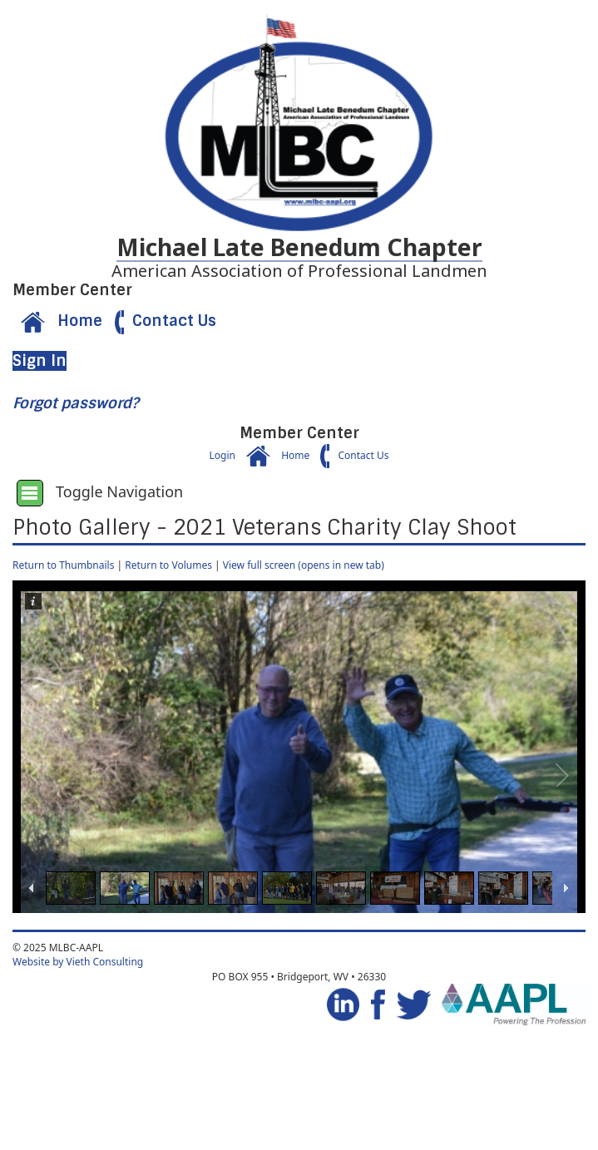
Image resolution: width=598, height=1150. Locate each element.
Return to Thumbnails (63, 565)
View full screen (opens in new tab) (303, 565)
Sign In (39, 361)
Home (57, 321)
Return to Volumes (168, 565)
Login (222, 455)
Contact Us (161, 321)
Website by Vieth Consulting (77, 962)
